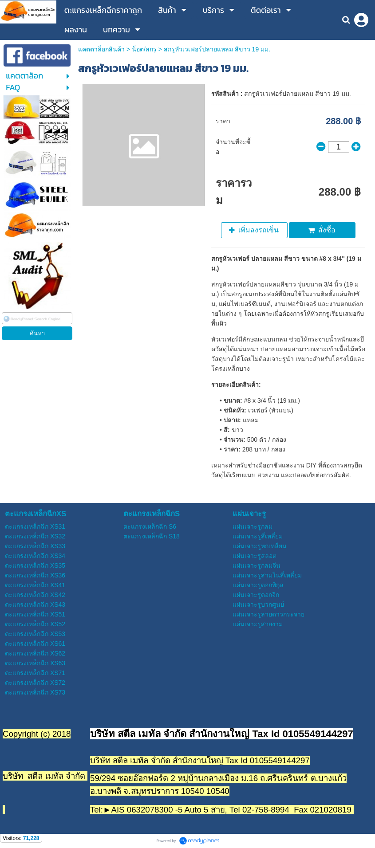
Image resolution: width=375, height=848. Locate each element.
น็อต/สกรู (144, 49)
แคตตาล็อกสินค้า (101, 49)
